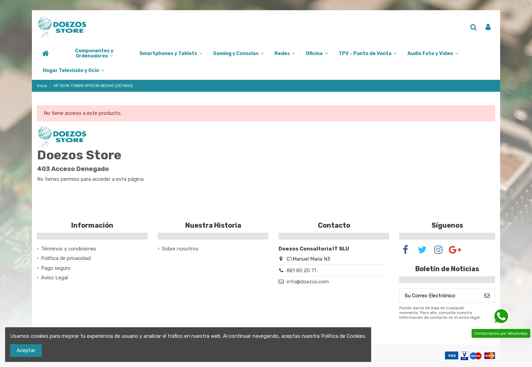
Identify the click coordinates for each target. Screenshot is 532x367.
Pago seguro (56, 268)
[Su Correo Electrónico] (439, 296)
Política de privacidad (66, 258)
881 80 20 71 (301, 270)
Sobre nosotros (180, 249)
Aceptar (26, 350)
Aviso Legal (54, 278)
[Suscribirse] (487, 296)
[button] (94, 53)
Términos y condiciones (68, 249)
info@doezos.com (308, 282)
